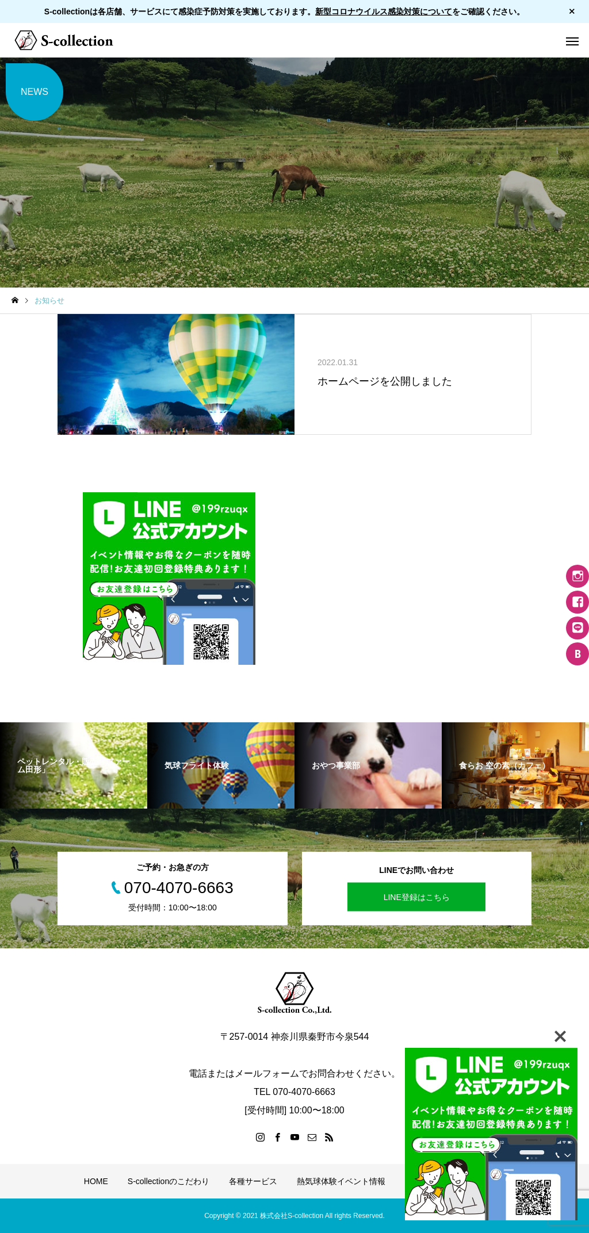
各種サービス (253, 1181)
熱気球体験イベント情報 (341, 1181)
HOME (96, 1181)
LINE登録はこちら (417, 897)
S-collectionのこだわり (168, 1181)
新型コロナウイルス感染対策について (383, 11)
